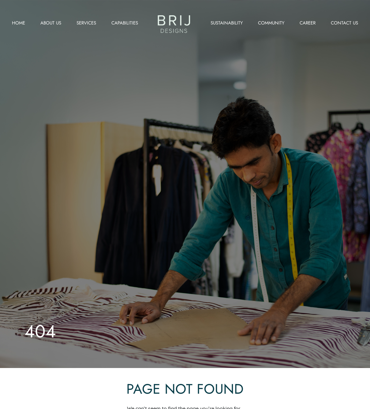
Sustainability (227, 23)
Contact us (344, 23)
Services (86, 23)
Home (18, 23)
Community (271, 23)
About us (50, 23)
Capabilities (124, 23)
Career (308, 23)
